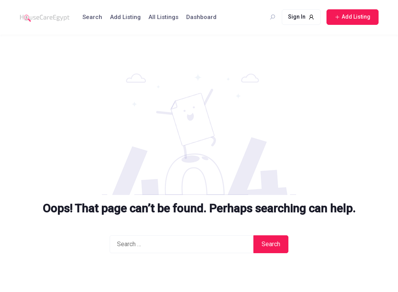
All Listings (163, 17)
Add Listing (125, 17)
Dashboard (201, 17)
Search (92, 17)
